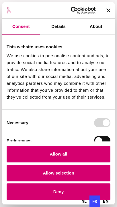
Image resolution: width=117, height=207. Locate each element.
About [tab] (96, 26)
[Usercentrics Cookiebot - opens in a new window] (72, 10)
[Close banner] (108, 10)
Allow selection (58, 172)
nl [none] (84, 201)
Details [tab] (58, 26)
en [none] (105, 201)
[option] (84, 201)
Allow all (58, 154)
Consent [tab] (21, 26)
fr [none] (94, 201)
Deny (58, 191)
